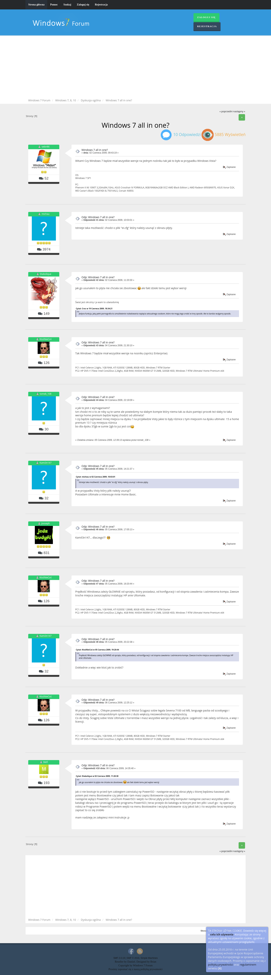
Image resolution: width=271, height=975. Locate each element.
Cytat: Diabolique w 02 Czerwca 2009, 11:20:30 (97, 776)
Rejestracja (101, 4)
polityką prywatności (220, 964)
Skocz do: (205, 931)
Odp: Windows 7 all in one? (97, 217)
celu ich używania (221, 934)
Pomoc (54, 4)
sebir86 (45, 146)
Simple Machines (149, 958)
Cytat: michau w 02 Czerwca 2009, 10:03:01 (95, 476)
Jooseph (45, 523)
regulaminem (248, 964)
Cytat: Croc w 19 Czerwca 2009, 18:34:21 (94, 308)
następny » (239, 111)
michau (45, 213)
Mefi (45, 762)
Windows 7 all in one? (94, 150)
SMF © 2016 (133, 958)
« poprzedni (225, 111)
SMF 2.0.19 (119, 958)
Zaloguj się (83, 4)
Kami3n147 (46, 462)
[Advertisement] (135, 68)
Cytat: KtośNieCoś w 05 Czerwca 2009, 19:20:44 (97, 649)
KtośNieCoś (46, 339)
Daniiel (131, 961)
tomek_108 (45, 393)
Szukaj (67, 4)
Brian (153, 961)
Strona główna (36, 4)
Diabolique (45, 274)
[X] (220, 968)
